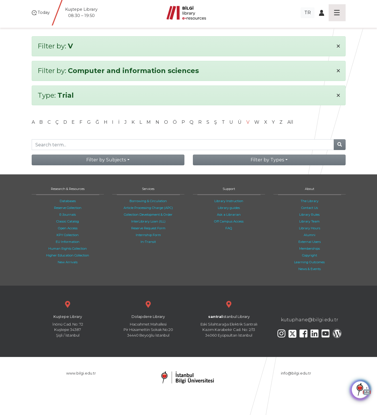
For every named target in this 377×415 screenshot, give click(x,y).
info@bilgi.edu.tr (296, 373)
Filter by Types (267, 159)
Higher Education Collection (67, 255)
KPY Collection (68, 235)
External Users (309, 242)
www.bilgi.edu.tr (81, 373)
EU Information (67, 242)
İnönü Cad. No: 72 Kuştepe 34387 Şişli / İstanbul (68, 318)
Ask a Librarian (229, 215)
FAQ (228, 228)
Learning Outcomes (309, 262)
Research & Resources (68, 189)
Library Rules (309, 215)
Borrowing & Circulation (148, 201)
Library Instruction (228, 201)
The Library (309, 201)
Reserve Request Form (148, 228)
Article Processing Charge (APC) (148, 208)
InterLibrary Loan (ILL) (148, 221)
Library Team (309, 221)
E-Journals (67, 215)
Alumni (309, 235)
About (309, 189)
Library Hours (309, 228)
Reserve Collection (67, 208)
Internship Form (148, 235)
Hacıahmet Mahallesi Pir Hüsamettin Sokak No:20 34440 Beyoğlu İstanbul (148, 318)
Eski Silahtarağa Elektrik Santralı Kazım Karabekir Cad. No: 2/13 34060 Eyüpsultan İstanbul (229, 318)
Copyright (309, 255)
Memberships (309, 249)
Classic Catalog (67, 221)
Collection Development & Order (148, 215)
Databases (68, 201)
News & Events (309, 269)
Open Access (67, 228)
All (290, 122)
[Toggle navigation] (337, 12)
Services (148, 189)
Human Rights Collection (67, 249)
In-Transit (148, 242)
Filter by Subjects (106, 159)
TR (307, 12)
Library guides (229, 208)
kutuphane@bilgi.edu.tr (309, 319)
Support (229, 189)
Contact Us (309, 208)
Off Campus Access (229, 221)
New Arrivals (67, 262)
